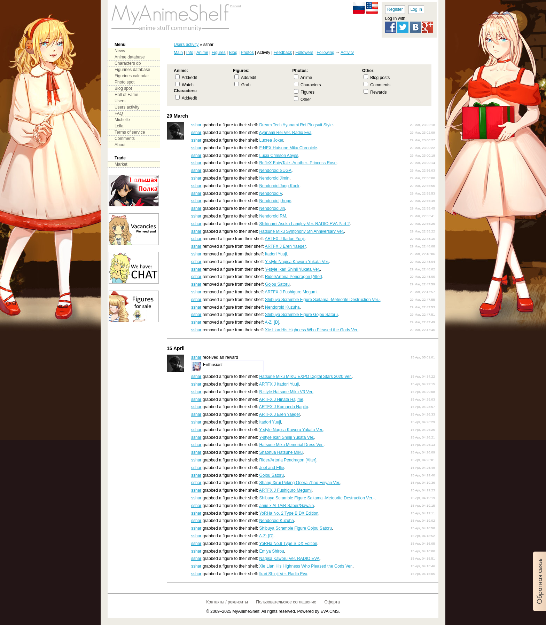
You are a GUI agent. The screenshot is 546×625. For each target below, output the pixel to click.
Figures (219, 52)
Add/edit (189, 77)
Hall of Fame (126, 94)
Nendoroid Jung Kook (279, 185)
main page (170, 17)
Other (306, 99)
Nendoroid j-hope (275, 200)
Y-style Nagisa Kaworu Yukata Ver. (297, 261)
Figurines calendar (132, 75)
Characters (311, 84)
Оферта (332, 602)
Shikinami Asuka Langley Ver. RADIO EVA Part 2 (304, 223)
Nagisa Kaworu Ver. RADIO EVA (289, 558)
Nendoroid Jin (272, 208)
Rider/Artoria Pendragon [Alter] (293, 276)
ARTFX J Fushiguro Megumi (291, 292)
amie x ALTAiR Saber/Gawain (286, 505)
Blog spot (123, 88)
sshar (196, 124)
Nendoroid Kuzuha (282, 307)
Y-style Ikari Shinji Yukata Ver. (292, 269)
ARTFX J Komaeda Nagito (283, 406)
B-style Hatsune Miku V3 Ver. (286, 391)
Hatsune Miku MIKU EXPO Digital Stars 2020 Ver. (305, 376)
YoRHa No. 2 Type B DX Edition (288, 513)
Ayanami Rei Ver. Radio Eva (285, 132)
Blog (233, 52)
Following (325, 52)
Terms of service (130, 132)
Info (189, 52)
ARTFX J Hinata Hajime (281, 399)
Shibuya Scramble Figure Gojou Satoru (301, 314)
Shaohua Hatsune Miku (281, 452)
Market (121, 164)
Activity (347, 52)
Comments (380, 84)
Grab (246, 84)
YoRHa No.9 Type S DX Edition (288, 543)
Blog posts (380, 77)
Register (395, 9)
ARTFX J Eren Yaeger (285, 246)
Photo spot (124, 82)
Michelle (122, 119)
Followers (304, 52)
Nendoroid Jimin (274, 178)
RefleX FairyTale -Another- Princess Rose (297, 162)
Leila (119, 126)
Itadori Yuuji (276, 254)
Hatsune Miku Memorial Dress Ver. (291, 444)
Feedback (283, 52)
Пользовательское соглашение (286, 602)
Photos (247, 52)
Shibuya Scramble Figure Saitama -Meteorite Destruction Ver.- (322, 299)
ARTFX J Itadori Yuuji (284, 238)
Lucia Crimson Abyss (278, 155)
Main (178, 52)
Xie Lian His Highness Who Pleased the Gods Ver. (311, 329)
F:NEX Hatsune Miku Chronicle (288, 147)
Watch (188, 84)
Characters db (128, 63)
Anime (202, 52)
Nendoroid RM (272, 216)
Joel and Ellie (271, 467)
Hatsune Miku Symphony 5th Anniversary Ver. (301, 231)
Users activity (186, 44)
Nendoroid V (270, 193)
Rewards (378, 92)
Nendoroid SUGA (275, 170)
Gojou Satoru (277, 284)
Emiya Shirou (271, 551)
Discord (235, 6)
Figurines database (132, 69)
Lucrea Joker (271, 140)
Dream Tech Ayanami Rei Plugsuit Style (296, 124)
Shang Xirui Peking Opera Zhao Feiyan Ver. (299, 482)
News (120, 50)
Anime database (130, 57)
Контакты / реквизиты (227, 602)
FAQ (119, 113)
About (120, 144)
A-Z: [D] (272, 322)
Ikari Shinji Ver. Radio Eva (283, 573)
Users (120, 100)
